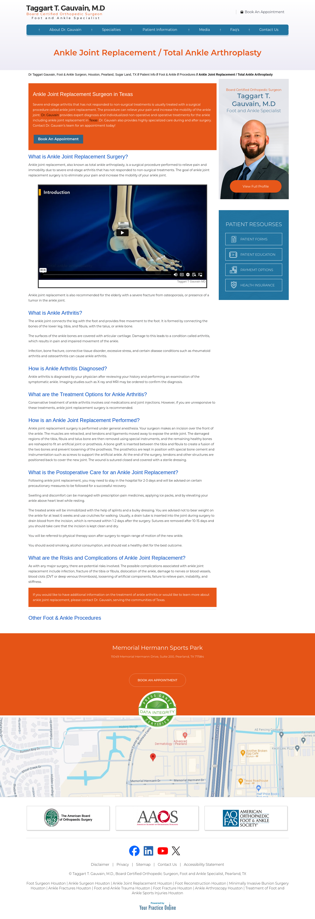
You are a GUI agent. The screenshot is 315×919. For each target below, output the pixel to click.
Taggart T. (254, 100)
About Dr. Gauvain (65, 30)
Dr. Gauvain (50, 115)
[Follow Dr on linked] (148, 851)
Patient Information (160, 30)
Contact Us (268, 30)
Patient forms (254, 239)
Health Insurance (257, 285)
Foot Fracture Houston (172, 888)
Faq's (234, 30)
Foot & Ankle (167, 74)
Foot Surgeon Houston (46, 883)
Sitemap (143, 864)
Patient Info (148, 74)
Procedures (187, 74)
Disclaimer (100, 864)
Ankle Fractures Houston (69, 888)
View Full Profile (256, 186)
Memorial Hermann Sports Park (157, 647)
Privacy (123, 864)
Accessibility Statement (204, 864)
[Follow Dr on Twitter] (177, 851)
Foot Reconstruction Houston (200, 883)
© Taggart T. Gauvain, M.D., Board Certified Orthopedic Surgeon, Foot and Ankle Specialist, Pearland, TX (157, 874)
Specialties (111, 30)
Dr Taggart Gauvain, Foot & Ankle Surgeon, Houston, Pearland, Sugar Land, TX (82, 74)
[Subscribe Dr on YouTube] (163, 851)
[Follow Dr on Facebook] (134, 851)
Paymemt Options (256, 270)
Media (204, 30)
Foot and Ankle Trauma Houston (122, 888)
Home (32, 30)
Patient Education (257, 254)
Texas (93, 120)
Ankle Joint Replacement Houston (142, 883)
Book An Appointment (264, 12)
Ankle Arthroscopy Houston (219, 888)
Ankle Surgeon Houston (89, 883)
